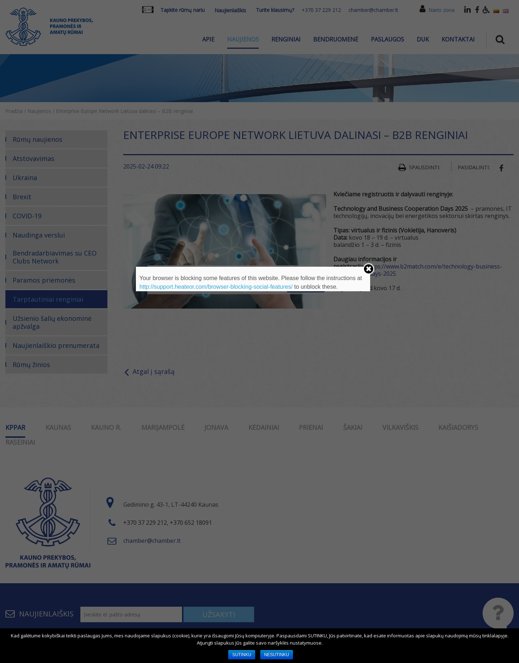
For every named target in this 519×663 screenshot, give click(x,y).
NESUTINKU (276, 654)
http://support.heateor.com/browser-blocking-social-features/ (216, 287)
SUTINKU (241, 654)
